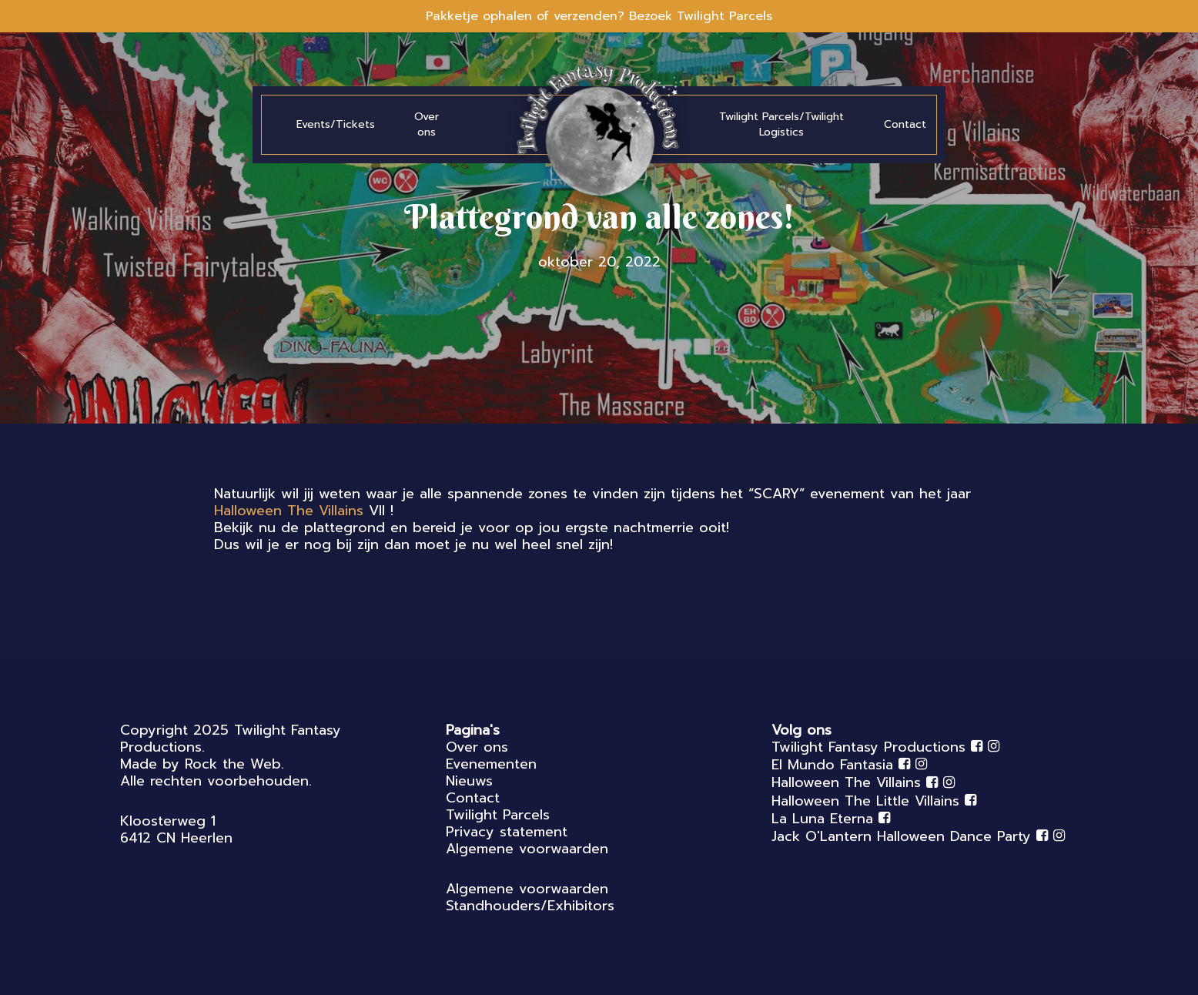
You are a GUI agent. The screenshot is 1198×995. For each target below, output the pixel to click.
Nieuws (469, 781)
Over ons (477, 747)
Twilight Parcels (498, 815)
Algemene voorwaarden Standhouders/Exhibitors (530, 897)
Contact (473, 798)
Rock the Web (233, 764)
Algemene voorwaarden (527, 848)
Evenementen (491, 764)
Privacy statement (506, 832)
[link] (288, 510)
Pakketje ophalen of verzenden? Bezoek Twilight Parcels (599, 16)
